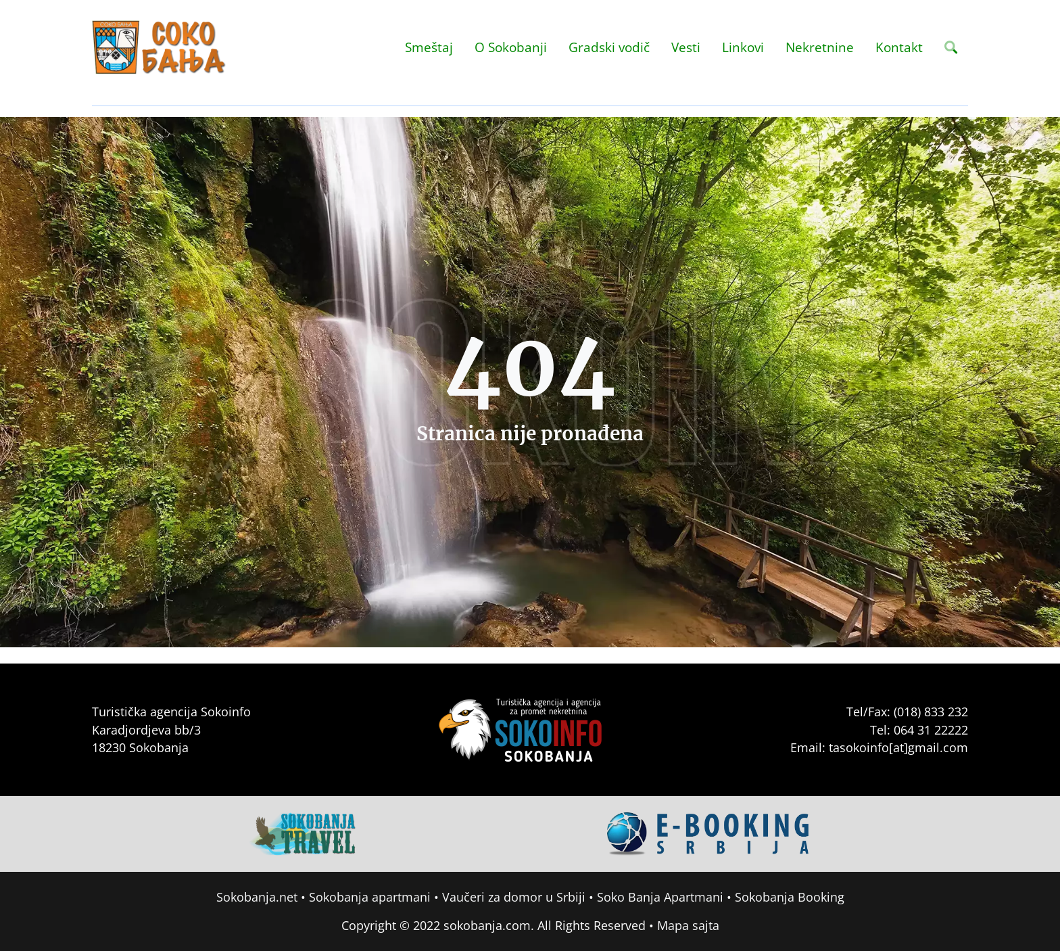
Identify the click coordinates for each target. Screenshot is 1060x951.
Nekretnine (820, 47)
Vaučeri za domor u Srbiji (513, 897)
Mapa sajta (688, 925)
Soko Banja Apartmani (660, 897)
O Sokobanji (511, 47)
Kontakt (899, 47)
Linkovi (743, 47)
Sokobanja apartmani (370, 897)
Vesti (685, 47)
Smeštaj (429, 47)
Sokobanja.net (256, 897)
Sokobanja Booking (789, 897)
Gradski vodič (609, 47)
